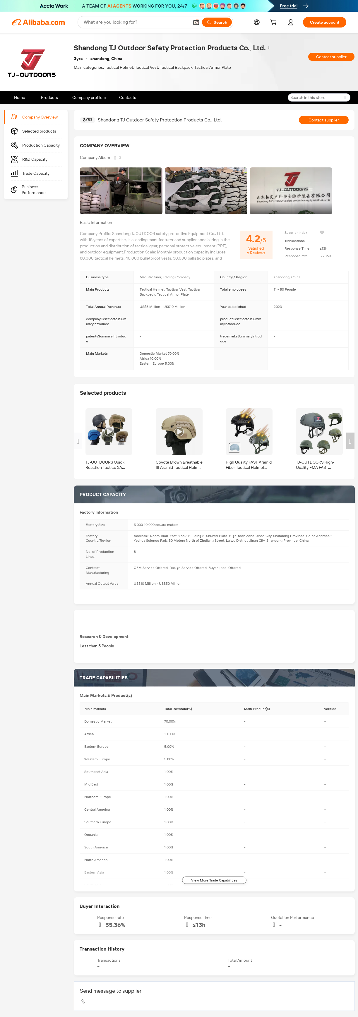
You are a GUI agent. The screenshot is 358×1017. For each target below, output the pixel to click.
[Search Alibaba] (136, 22)
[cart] (274, 23)
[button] (196, 22)
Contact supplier (331, 56)
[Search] (217, 22)
